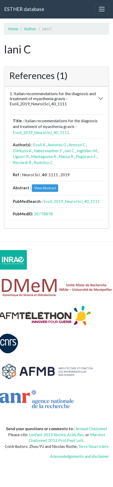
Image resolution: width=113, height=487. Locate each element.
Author (30, 28)
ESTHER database (24, 9)
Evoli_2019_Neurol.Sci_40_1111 (41, 132)
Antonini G (57, 144)
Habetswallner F (48, 150)
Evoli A (39, 144)
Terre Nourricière (93, 446)
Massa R (65, 156)
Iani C (69, 150)
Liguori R (21, 156)
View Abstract (45, 188)
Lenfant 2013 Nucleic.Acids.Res (56, 434)
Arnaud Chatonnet (91, 428)
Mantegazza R (43, 156)
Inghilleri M (87, 150)
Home (13, 28)
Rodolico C (43, 162)
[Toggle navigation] (102, 9)
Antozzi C (77, 144)
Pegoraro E (86, 156)
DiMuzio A (22, 150)
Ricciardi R (22, 162)
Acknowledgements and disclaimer (79, 456)
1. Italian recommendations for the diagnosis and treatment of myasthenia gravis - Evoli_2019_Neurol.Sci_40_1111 (53, 98)
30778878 (43, 213)
